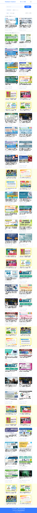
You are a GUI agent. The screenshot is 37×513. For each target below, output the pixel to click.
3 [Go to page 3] (19, 505)
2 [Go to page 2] (17, 505)
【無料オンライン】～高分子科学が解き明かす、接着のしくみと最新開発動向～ (11, 228)
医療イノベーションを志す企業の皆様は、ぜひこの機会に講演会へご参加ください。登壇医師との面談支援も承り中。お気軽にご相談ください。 (25, 122)
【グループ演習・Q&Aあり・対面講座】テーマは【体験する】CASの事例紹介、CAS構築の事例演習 (11, 42)
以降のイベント (15, 10)
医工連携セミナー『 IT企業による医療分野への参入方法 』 (25, 56)
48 (7, 13)
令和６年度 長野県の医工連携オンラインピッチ (25, 278)
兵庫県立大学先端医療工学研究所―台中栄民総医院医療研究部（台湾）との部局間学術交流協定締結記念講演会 (11, 70)
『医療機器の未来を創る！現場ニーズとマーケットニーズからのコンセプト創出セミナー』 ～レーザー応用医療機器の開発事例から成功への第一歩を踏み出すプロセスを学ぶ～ (11, 57)
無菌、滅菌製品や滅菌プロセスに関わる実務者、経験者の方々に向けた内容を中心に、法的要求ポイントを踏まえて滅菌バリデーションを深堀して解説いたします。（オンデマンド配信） (25, 27)
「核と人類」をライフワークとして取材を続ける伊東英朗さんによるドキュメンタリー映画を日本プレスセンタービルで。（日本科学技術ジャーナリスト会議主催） (11, 385)
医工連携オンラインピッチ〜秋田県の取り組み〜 (25, 306)
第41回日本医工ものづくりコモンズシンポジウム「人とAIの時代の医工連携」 (11, 398)
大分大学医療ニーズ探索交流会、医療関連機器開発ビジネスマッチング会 (25, 42)
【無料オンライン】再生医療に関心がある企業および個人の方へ (11, 476)
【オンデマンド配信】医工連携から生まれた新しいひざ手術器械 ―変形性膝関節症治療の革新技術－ (11, 214)
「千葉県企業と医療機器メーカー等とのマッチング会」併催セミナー (25, 434)
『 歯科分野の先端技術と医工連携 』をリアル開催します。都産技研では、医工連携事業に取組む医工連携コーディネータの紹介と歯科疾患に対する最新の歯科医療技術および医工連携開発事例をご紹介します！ (11, 165)
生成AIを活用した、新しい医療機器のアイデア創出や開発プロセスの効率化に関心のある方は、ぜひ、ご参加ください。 (11, 242)
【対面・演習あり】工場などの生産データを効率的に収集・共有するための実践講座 (11, 292)
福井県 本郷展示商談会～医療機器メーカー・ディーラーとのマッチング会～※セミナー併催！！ (25, 462)
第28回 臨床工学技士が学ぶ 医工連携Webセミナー (25, 398)
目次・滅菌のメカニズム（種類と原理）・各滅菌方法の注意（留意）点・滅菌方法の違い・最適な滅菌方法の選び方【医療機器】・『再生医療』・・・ (25, 150)
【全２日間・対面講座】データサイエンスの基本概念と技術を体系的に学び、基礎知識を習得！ (11, 278)
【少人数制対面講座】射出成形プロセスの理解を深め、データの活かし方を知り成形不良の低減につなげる (11, 135)
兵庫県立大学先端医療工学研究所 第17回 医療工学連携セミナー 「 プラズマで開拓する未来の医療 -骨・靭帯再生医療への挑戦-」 (11, 201)
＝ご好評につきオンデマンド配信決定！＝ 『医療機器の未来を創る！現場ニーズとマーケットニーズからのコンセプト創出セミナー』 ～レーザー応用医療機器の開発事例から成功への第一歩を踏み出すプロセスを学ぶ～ (11, 151)
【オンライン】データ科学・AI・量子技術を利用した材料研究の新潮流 (25, 371)
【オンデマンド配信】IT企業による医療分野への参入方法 (25, 214)
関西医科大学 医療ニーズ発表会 (24, 162)
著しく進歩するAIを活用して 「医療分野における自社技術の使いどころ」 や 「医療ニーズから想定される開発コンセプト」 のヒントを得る (11, 122)
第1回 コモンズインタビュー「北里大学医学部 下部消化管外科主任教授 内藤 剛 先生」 (11, 357)
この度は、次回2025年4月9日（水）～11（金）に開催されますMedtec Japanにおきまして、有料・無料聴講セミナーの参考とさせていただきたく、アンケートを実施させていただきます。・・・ (25, 201)
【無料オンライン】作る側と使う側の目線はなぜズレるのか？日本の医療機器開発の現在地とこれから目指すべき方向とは (11, 449)
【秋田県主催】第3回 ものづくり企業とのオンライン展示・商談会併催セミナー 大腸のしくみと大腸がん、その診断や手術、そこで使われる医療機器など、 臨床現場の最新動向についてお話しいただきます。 (11, 322)
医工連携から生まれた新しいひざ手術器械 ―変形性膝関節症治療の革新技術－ (25, 84)
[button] (7, 29)
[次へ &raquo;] (24, 505)
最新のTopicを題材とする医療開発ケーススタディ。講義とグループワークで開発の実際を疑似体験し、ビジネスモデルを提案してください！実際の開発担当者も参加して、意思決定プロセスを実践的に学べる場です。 (25, 229)
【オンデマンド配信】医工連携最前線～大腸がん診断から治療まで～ (25, 357)
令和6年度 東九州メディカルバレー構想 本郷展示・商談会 (11, 84)
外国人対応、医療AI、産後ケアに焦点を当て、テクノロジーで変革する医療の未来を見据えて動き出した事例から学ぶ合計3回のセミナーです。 (25, 136)
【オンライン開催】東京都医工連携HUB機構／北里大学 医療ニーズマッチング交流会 (11, 434)
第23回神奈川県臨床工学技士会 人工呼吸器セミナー (25, 476)
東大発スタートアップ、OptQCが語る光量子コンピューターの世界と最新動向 (11, 462)
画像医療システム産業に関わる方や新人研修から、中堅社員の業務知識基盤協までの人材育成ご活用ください (11, 26)
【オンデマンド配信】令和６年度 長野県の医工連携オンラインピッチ (11, 371)
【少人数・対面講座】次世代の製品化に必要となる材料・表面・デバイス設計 (25, 242)
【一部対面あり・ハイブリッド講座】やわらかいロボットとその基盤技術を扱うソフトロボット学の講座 (25, 70)
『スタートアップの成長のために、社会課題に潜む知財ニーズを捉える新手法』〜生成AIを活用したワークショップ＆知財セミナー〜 (25, 449)
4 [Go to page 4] (22, 505)
